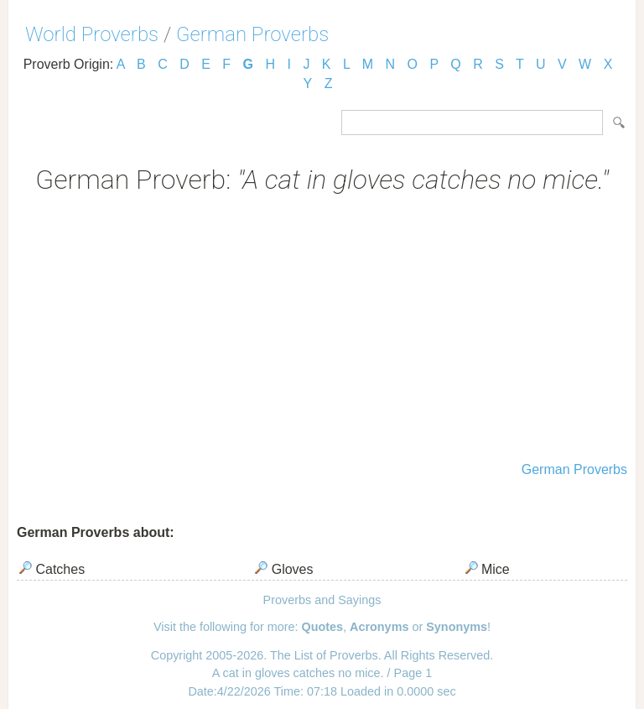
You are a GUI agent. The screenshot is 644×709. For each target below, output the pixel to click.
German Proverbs (252, 34)
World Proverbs (91, 34)
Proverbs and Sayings (322, 600)
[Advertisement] (322, 329)
